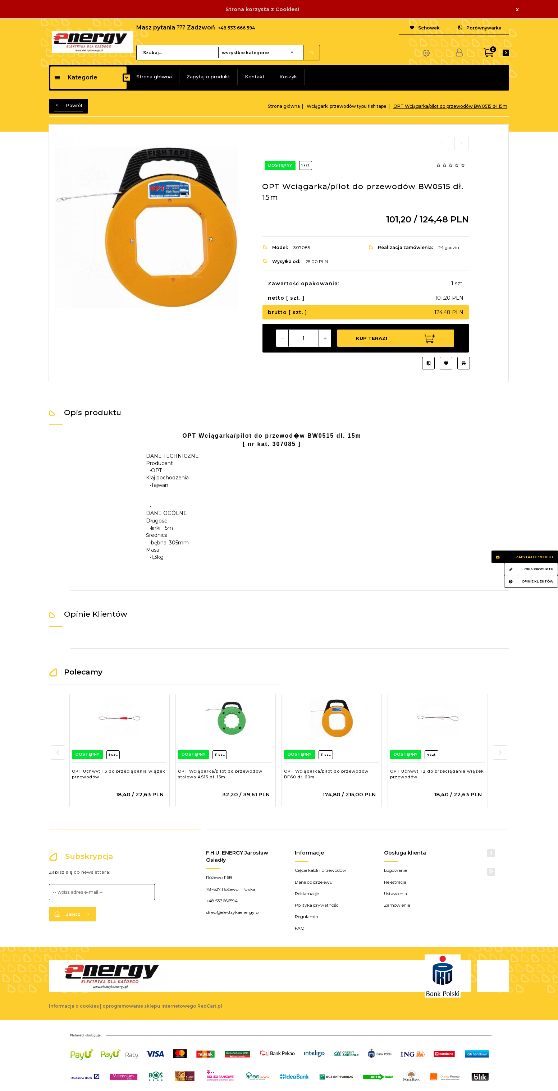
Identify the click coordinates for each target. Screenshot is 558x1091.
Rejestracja (395, 882)
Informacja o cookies (74, 1006)
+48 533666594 (222, 900)
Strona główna (154, 76)
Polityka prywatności (317, 905)
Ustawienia (395, 893)
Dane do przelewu (314, 882)
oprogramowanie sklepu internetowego (149, 1006)
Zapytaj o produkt (208, 76)
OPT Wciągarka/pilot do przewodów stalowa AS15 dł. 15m (220, 774)
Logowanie (395, 870)
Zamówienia (397, 905)
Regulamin (306, 916)
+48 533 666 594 (236, 28)
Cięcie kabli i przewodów (320, 870)
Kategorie (75, 77)
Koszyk (288, 76)
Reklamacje (307, 893)
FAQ (300, 928)
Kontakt (255, 76)
